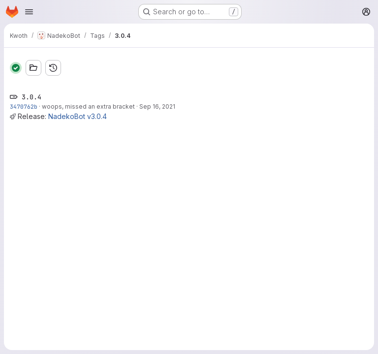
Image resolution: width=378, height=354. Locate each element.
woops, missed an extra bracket (88, 106)
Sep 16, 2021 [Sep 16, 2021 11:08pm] (157, 106)
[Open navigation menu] (29, 12)
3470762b (23, 106)
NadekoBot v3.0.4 (77, 116)
